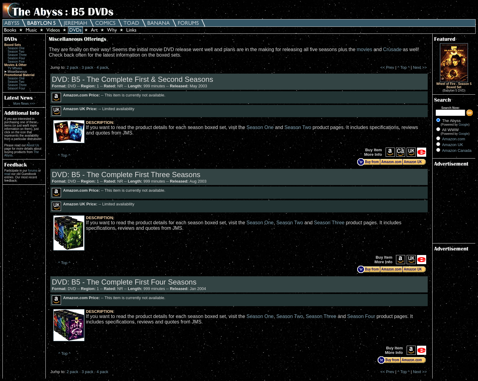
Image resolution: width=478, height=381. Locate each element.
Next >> (420, 67)
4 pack (102, 67)
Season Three (17, 55)
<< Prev (387, 67)
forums (32, 170)
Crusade (392, 49)
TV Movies (15, 68)
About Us (33, 145)
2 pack (72, 67)
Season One (16, 48)
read (7, 174)
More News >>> (24, 103)
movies (364, 49)
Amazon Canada (457, 150)
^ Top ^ (404, 67)
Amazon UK (452, 144)
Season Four (16, 58)
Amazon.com (453, 139)
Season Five (16, 61)
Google (463, 124)
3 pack (87, 67)
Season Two (16, 51)
